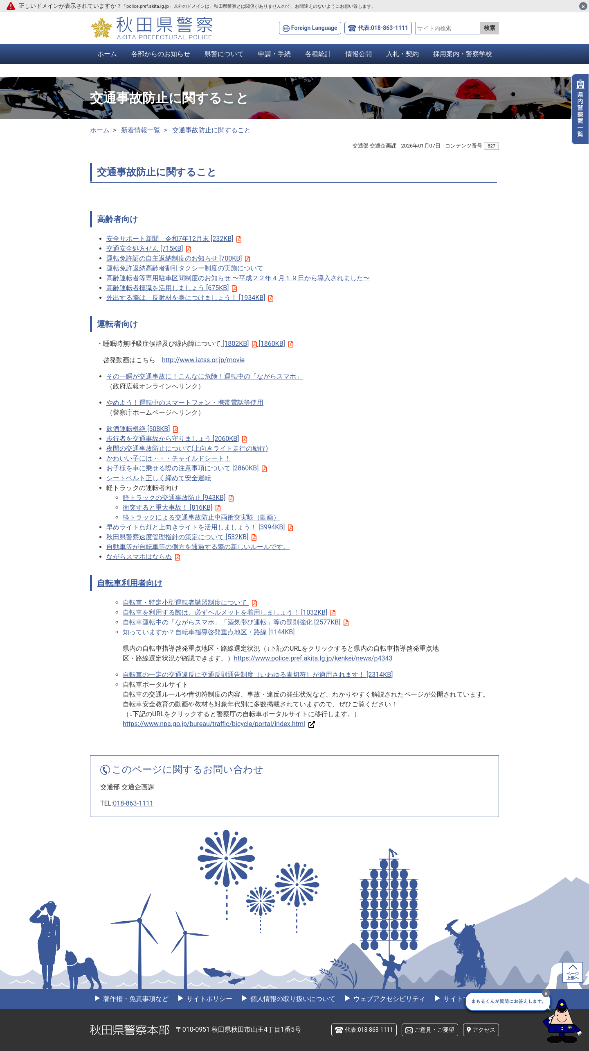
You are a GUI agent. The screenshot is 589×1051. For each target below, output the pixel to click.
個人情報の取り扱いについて (292, 999)
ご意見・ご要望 (434, 1029)
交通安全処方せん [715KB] (148, 248)
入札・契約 (402, 54)
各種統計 (318, 54)
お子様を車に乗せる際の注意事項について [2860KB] (186, 468)
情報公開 (359, 54)
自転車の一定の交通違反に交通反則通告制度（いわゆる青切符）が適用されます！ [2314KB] (258, 675)
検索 (489, 28)
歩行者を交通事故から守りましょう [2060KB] (176, 439)
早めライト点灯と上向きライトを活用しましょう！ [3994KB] (199, 527)
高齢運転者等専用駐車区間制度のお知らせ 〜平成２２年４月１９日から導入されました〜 (238, 278)
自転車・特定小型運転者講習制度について (185, 602)
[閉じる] (583, 6)
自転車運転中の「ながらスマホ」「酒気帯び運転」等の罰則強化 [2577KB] (235, 622)
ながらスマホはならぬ (143, 557)
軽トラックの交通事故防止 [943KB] (178, 498)
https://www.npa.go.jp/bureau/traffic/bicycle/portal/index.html (219, 724)
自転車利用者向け (129, 583)
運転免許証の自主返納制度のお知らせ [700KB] (178, 258)
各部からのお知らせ (160, 54)
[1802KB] (239, 343)
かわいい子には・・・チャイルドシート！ (168, 458)
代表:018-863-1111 (383, 28)
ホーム (107, 54)
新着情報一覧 (140, 130)
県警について (224, 54)
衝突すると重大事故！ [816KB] (171, 507)
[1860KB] (275, 343)
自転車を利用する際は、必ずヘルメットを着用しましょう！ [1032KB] (229, 612)
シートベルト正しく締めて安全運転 (158, 478)
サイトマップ (462, 999)
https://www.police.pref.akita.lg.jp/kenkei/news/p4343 (313, 658)
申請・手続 (274, 54)
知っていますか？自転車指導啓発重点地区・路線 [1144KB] (208, 632)
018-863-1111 (133, 803)
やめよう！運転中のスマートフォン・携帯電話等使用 (184, 402)
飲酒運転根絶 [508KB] (142, 429)
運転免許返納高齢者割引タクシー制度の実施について (184, 268)
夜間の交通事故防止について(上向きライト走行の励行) (187, 448)
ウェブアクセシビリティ (388, 999)
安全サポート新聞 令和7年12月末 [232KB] (173, 239)
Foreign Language (314, 28)
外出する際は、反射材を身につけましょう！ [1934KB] (189, 298)
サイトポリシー (208, 999)
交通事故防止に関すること (211, 130)
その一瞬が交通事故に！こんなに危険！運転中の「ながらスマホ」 (204, 376)
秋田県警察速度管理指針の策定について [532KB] (181, 537)
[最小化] (546, 993)
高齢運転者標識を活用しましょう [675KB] (171, 288)
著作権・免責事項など (135, 999)
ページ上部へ (573, 976)
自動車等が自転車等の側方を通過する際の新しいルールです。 (198, 547)
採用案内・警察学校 (462, 54)
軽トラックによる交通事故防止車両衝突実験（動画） (201, 517)
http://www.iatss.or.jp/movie (203, 360)
